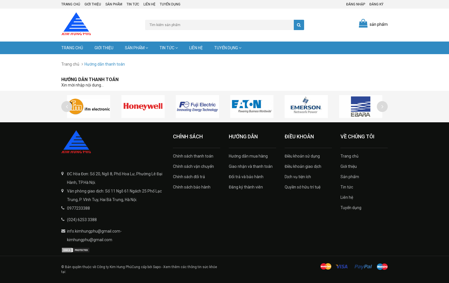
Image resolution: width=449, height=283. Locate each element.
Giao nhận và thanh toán (251, 166)
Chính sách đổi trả (189, 176)
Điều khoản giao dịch (303, 166)
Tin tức (133, 4)
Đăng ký (376, 4)
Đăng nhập (355, 4)
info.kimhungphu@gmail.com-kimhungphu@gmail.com (94, 235)
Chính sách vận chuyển (193, 166)
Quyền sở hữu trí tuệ (302, 187)
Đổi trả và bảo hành (246, 176)
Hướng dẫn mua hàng (248, 156)
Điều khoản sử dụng (302, 156)
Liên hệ (149, 4)
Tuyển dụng (170, 4)
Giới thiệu (92, 4)
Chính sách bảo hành (191, 187)
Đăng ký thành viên (246, 187)
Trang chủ (70, 4)
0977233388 (78, 208)
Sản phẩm (113, 4)
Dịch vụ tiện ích (298, 176)
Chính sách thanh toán (193, 156)
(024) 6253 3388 (82, 219)
